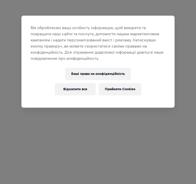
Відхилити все (75, 89)
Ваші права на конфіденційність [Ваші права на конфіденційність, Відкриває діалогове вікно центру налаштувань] (98, 74)
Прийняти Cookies (120, 89)
